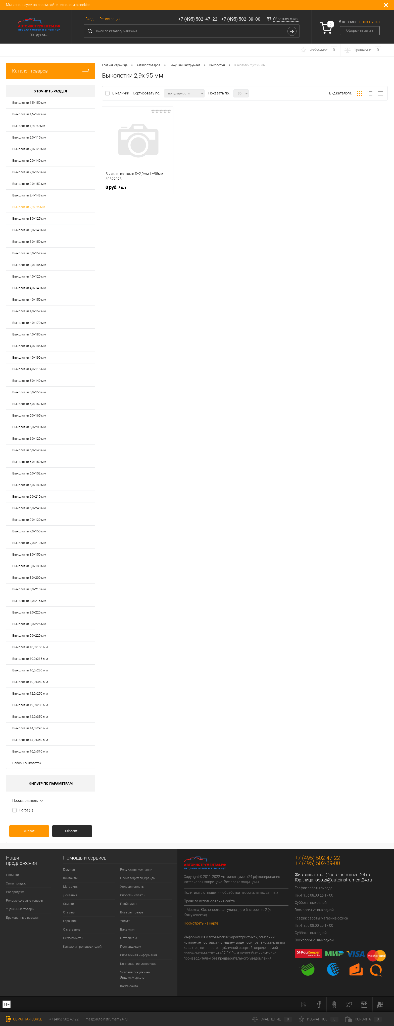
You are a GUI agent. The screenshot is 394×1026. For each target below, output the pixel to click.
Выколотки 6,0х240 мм (29, 508)
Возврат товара (131, 912)
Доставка (70, 895)
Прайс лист (128, 904)
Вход (89, 19)
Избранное (318, 1019)
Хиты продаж (16, 883)
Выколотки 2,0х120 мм (29, 149)
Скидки (68, 904)
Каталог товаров (50, 71)
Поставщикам (130, 946)
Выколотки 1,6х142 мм (29, 114)
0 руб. (116, 187)
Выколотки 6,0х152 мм (29, 473)
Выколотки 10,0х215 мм (30, 659)
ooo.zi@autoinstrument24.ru (343, 879)
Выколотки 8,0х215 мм (29, 601)
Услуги (125, 921)
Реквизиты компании (136, 869)
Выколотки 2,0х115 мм (29, 137)
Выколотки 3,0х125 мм (29, 218)
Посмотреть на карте (201, 923)
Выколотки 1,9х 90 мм (28, 126)
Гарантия (70, 921)
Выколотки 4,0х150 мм (29, 299)
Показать (29, 831)
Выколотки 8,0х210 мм (29, 589)
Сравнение (272, 1019)
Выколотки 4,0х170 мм (29, 323)
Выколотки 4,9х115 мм (29, 369)
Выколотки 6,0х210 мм (29, 496)
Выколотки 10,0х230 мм (30, 670)
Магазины (70, 886)
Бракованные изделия (22, 917)
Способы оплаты (132, 895)
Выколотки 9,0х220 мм (29, 635)
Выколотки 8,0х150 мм (29, 554)
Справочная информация (139, 955)
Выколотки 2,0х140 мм (29, 160)
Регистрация (110, 19)
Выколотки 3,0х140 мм (29, 230)
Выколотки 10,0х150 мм (30, 647)
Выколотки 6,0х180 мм (29, 485)
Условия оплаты (132, 886)
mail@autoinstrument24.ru (343, 874)
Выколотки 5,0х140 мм (29, 381)
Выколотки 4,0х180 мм (29, 334)
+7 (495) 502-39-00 (240, 19)
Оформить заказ (359, 30)
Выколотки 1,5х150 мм (29, 103)
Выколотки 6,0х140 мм (29, 450)
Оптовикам (128, 938)
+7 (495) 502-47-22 (197, 19)
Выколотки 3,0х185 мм (29, 265)
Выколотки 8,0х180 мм (29, 566)
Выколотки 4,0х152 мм (29, 311)
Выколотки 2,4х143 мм (29, 195)
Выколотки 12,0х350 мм (30, 717)
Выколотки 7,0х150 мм (29, 531)
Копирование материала (138, 964)
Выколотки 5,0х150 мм (29, 392)
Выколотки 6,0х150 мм (29, 462)
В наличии (121, 93)
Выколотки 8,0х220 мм (29, 612)
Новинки (12, 875)
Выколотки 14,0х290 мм (30, 728)
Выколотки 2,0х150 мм (29, 172)
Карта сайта (129, 986)
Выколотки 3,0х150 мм (29, 242)
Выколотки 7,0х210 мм (29, 543)
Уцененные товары (20, 909)
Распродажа (15, 892)
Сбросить (72, 831)
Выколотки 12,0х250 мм (30, 693)
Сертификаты (73, 938)
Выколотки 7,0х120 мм (29, 520)
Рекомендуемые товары (24, 900)
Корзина (363, 1019)
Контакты (70, 878)
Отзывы (69, 912)
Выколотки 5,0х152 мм (29, 404)
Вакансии (127, 929)
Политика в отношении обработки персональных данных (231, 893)
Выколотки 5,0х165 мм (29, 415)
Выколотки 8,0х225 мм (29, 624)
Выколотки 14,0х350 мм (30, 740)
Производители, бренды (138, 878)
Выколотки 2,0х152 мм (29, 184)
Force (26, 810)
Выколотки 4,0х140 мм (29, 288)
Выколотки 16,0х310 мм (30, 751)
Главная (69, 869)
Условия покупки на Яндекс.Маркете (135, 974)
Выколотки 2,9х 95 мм (28, 207)
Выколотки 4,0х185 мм (29, 346)
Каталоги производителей (82, 946)
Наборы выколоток (26, 763)
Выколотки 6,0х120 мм (29, 438)
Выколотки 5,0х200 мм (29, 427)
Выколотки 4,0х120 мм (29, 276)
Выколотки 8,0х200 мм (29, 577)
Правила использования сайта (209, 901)
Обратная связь (286, 19)
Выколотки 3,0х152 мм (29, 253)
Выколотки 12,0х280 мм (30, 705)
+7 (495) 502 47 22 (64, 1019)
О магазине (71, 929)
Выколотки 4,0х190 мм (29, 357)
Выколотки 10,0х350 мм (30, 682)
